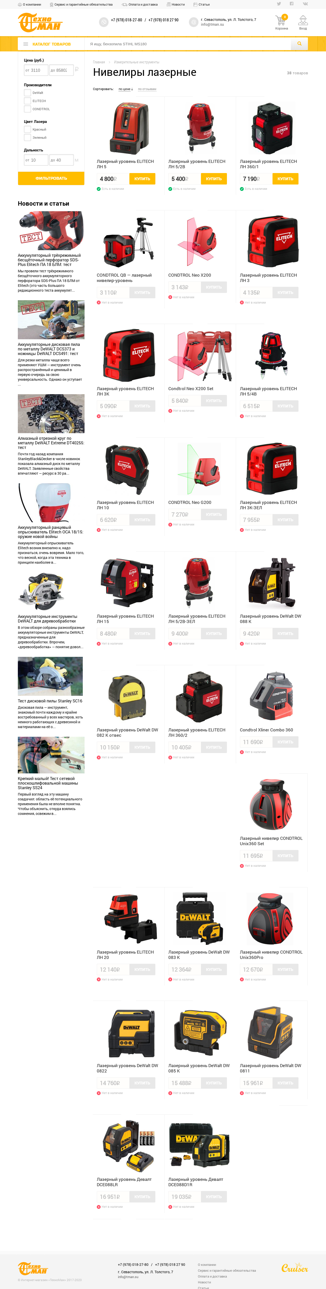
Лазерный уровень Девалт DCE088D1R (195, 1182)
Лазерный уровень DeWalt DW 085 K (199, 1068)
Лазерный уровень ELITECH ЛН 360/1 (268, 164)
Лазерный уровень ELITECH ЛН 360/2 (196, 732)
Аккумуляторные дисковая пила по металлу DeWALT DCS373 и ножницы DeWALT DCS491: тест (49, 349)
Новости (178, 4)
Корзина (281, 23)
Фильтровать (51, 178)
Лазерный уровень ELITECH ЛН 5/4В (268, 391)
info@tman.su (212, 24)
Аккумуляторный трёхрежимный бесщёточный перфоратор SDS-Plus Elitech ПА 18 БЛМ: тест (49, 260)
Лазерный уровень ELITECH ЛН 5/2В (196, 164)
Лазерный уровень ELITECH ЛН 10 (125, 505)
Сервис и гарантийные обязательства (84, 4)
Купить (142, 179)
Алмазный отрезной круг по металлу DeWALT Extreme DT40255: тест (51, 443)
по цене (124, 89)
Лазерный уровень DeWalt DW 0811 (270, 1068)
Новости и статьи (43, 203)
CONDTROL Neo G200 (189, 502)
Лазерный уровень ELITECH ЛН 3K (125, 391)
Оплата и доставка (143, 4)
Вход (303, 28)
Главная (99, 62)
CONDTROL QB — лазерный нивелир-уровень (124, 277)
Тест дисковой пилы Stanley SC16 (50, 701)
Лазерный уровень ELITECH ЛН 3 (268, 277)
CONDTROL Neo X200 (189, 275)
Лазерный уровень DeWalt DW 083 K (199, 954)
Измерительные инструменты (136, 62)
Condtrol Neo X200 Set (190, 388)
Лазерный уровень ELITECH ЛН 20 (125, 954)
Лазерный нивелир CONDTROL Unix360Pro (271, 954)
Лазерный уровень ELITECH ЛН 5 (125, 164)
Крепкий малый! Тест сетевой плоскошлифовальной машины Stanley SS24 (48, 783)
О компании (32, 4)
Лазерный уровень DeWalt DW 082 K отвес (127, 732)
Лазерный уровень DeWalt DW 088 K (270, 618)
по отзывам (147, 89)
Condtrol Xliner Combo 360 (266, 729)
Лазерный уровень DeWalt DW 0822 (127, 1068)
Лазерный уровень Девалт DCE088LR (124, 1182)
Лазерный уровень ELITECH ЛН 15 (125, 618)
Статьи (204, 4)
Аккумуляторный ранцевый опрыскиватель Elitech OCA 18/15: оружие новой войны (50, 532)
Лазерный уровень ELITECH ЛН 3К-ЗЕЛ (268, 505)
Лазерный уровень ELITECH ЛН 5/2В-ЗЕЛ (196, 618)
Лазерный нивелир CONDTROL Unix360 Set (271, 840)
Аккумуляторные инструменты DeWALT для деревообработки (47, 618)
